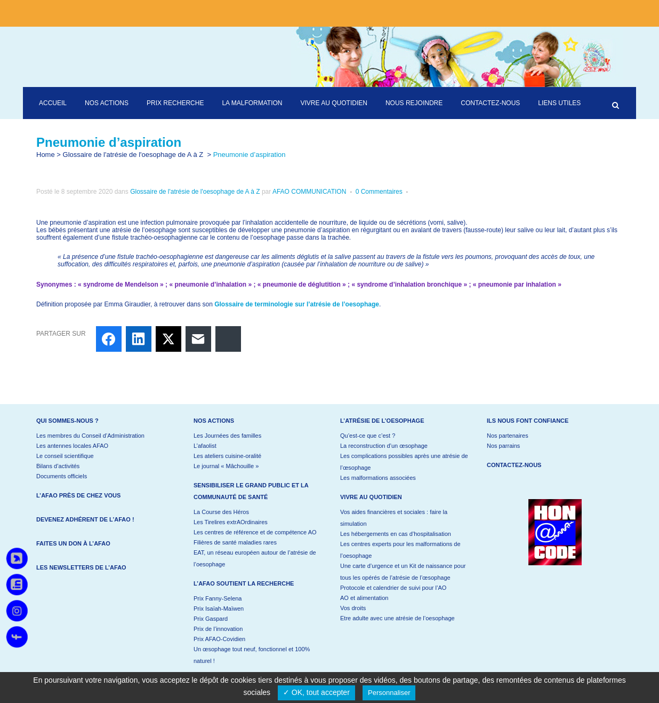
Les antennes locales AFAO (72, 446)
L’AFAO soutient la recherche (244, 583)
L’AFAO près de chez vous (78, 495)
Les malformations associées (378, 478)
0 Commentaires (379, 191)
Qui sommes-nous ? (67, 420)
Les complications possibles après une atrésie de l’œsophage (404, 462)
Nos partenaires (507, 435)
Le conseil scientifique (65, 456)
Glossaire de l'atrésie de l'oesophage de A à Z (133, 155)
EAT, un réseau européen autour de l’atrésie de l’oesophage (255, 558)
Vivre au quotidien (371, 497)
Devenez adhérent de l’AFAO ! (85, 519)
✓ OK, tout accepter (316, 692)
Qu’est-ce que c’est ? (367, 435)
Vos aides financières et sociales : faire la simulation (393, 518)
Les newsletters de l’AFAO (81, 567)
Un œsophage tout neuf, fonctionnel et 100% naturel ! (252, 655)
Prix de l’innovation (218, 629)
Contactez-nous (514, 465)
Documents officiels (61, 476)
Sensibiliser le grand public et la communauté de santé (251, 491)
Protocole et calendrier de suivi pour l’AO (393, 587)
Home (45, 155)
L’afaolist (205, 446)
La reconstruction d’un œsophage (384, 446)
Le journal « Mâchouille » (226, 466)
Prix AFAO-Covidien (219, 639)
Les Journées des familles (227, 435)
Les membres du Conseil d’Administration (90, 435)
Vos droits (353, 608)
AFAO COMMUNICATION (309, 191)
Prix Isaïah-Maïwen (219, 608)
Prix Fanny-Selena (218, 598)
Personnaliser (389, 693)
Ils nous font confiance (527, 420)
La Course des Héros (221, 512)
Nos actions (214, 420)
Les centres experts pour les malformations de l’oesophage (400, 550)
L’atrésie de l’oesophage (382, 420)
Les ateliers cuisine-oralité (227, 456)
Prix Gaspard (211, 618)
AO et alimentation (364, 598)
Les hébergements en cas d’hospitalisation (395, 534)
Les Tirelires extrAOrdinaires (231, 522)
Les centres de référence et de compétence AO (255, 532)
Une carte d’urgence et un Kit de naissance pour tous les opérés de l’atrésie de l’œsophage (402, 572)
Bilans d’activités (57, 466)
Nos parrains (503, 446)
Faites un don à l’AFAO (73, 543)
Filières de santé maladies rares (235, 542)
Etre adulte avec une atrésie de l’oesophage (397, 618)
